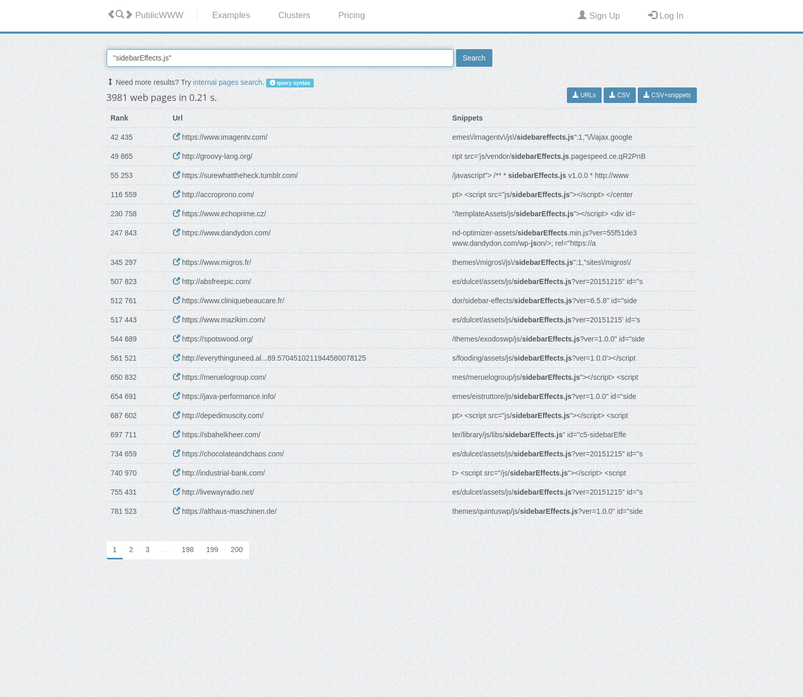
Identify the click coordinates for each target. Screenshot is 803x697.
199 (212, 549)
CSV (619, 95)
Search (474, 58)
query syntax (290, 83)
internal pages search (227, 82)
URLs (584, 95)
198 (188, 549)
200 (237, 549)
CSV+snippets (667, 95)
